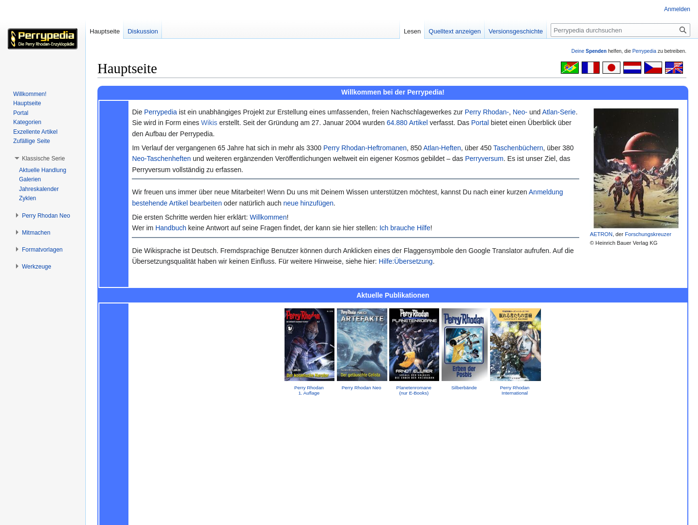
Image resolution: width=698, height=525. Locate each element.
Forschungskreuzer (648, 234)
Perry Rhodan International (514, 390)
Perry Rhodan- (487, 112)
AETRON (601, 234)
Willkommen (268, 217)
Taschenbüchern (518, 148)
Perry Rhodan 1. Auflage (309, 390)
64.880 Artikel (407, 123)
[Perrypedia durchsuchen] (620, 30)
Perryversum (484, 158)
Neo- (520, 112)
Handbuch (170, 228)
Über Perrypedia (154, 512)
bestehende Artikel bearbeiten (177, 203)
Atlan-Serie (558, 112)
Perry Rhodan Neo (361, 387)
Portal (480, 123)
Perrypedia (644, 51)
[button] (43, 158)
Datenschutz (111, 512)
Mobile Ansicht (234, 512)
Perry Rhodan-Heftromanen (365, 148)
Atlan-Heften (442, 148)
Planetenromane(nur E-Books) (414, 390)
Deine (589, 51)
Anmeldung (546, 192)
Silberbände (464, 387)
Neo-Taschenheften (161, 158)
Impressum (393, 416)
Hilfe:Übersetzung (405, 261)
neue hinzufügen (309, 203)
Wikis (209, 123)
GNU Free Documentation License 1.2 (248, 497)
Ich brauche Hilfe (405, 228)
